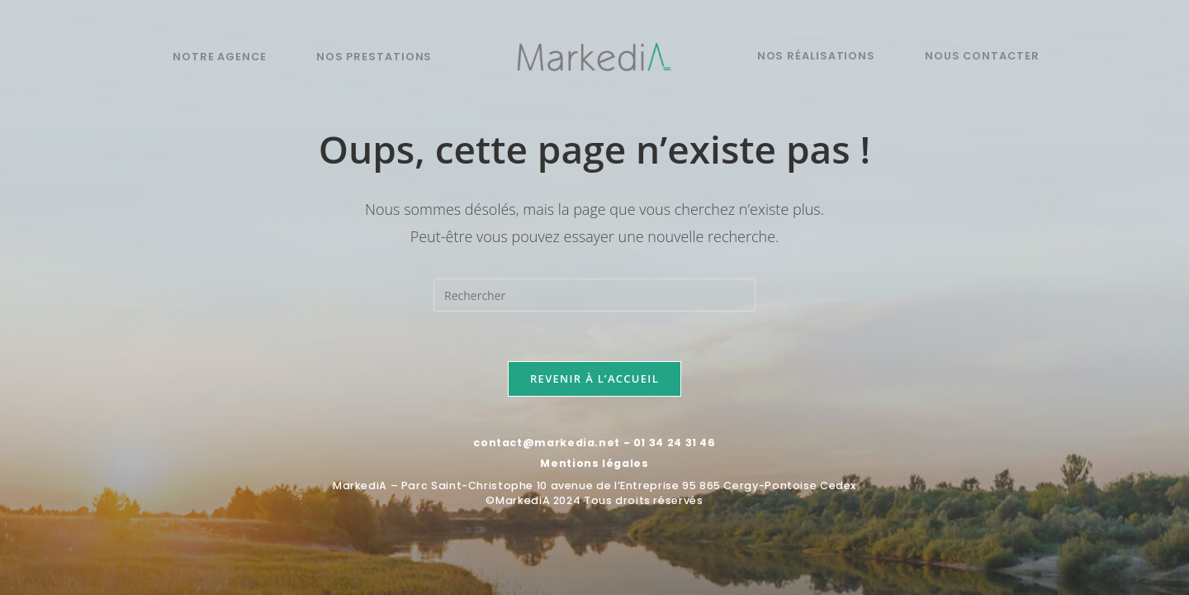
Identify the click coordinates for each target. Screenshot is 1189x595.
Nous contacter (982, 56)
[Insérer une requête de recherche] (594, 295)
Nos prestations (374, 57)
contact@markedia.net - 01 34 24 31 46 (594, 443)
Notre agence (220, 57)
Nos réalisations (816, 56)
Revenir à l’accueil (594, 378)
